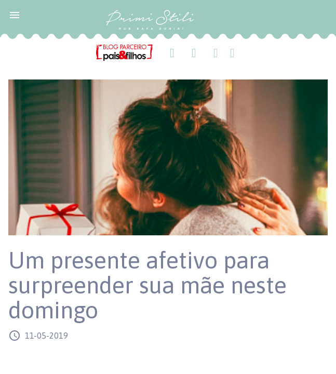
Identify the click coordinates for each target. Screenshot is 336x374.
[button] (14, 14)
